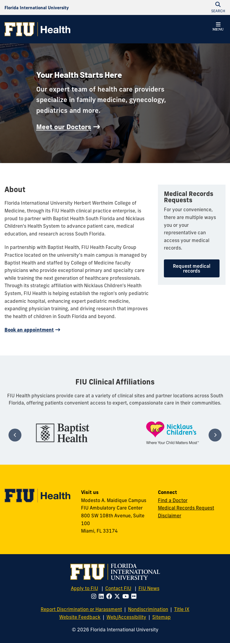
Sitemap (161, 617)
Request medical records (191, 268)
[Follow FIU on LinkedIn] (102, 596)
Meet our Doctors (63, 127)
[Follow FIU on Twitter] (118, 596)
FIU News (148, 588)
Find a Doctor (173, 500)
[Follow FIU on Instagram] (95, 596)
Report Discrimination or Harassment (81, 609)
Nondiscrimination (148, 609)
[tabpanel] (63, 432)
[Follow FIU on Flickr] (135, 596)
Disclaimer (169, 516)
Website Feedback (79, 617)
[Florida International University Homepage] (36, 7)
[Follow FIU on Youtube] (126, 596)
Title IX (181, 609)
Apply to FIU (84, 588)
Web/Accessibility (126, 617)
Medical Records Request (186, 508)
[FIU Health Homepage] (37, 29)
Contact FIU (118, 588)
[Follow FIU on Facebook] (110, 596)
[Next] (214, 434)
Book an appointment (29, 330)
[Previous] (15, 434)
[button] (218, 27)
